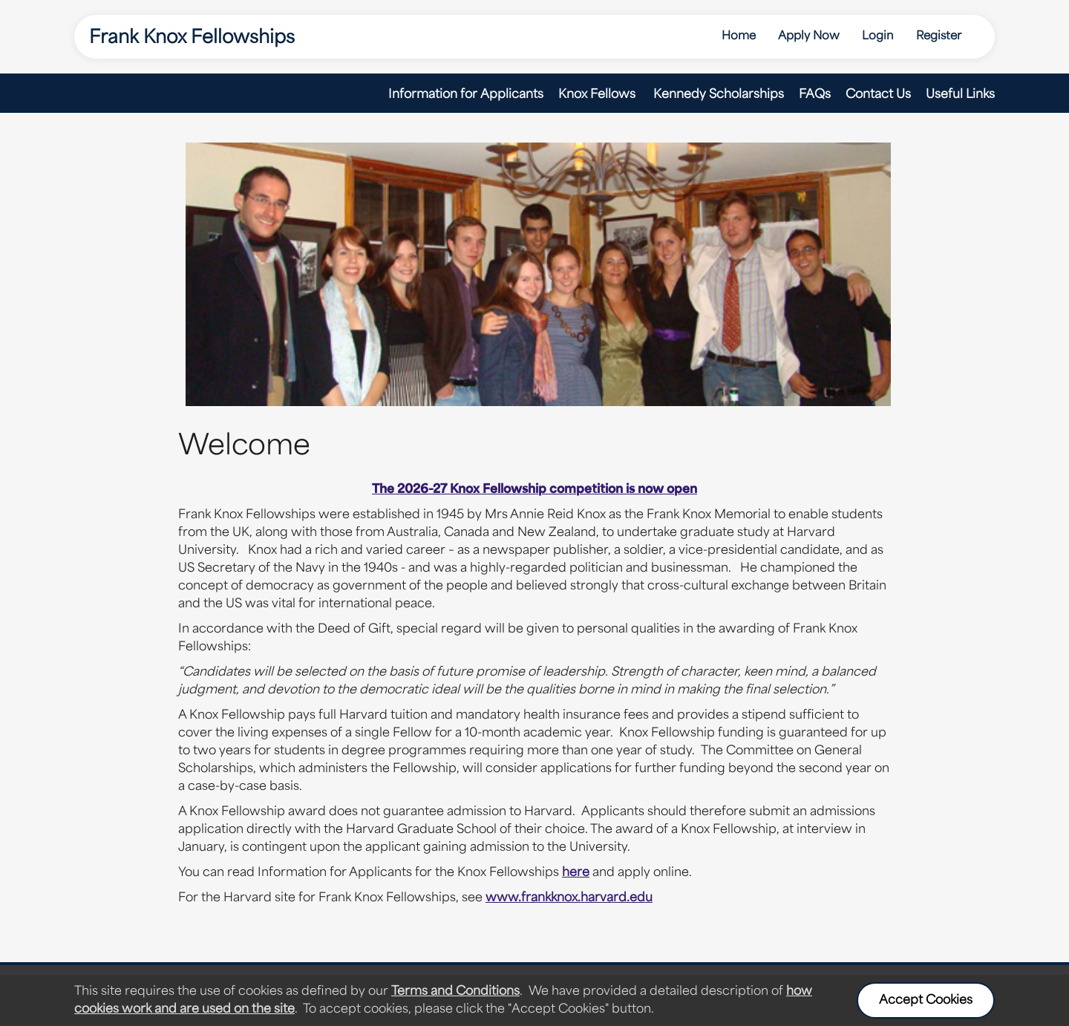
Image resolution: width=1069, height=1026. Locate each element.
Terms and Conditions (455, 992)
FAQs (815, 95)
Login (878, 36)
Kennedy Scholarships (718, 95)
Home (739, 36)
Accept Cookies (925, 1001)
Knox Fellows (598, 95)
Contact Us (878, 95)
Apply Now (809, 36)
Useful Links (960, 95)
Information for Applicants (465, 95)
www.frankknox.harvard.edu (569, 898)
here (575, 873)
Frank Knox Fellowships (192, 39)
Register (938, 36)
